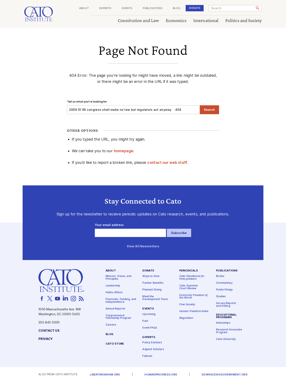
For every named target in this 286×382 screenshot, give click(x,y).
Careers (111, 324)
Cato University (226, 339)
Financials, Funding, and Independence (121, 300)
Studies (221, 296)
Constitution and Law (138, 20)
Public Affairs (114, 292)
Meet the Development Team (155, 298)
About (84, 8)
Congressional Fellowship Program (118, 316)
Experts (105, 8)
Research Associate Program (229, 331)
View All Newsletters (143, 246)
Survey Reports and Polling (226, 304)
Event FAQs (149, 327)
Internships (223, 323)
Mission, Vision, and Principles (118, 277)
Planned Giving (152, 289)
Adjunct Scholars (153, 349)
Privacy (45, 339)
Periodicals (188, 270)
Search (209, 109)
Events (127, 8)
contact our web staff (167, 162)
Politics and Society (243, 20)
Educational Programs (226, 316)
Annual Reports (115, 308)
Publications (152, 8)
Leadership (113, 285)
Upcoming (148, 314)
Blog (176, 8)
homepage (123, 151)
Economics (176, 20)
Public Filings (224, 289)
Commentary (224, 283)
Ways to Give (150, 276)
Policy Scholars (152, 342)
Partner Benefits (152, 283)
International (206, 20)
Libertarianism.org (105, 374)
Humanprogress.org (160, 374)
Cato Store (115, 343)
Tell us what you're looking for (87, 101)
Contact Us (48, 330)
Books (220, 276)
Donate (194, 8)
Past (145, 320)
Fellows (147, 356)
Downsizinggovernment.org (224, 374)
